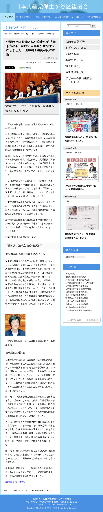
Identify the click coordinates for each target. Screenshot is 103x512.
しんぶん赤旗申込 (63, 17)
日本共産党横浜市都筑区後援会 (78, 310)
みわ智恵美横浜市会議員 (75, 307)
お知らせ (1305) (75, 41)
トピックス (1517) (76, 47)
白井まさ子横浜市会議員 (75, 301)
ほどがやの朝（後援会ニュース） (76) (81, 80)
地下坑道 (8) (72, 66)
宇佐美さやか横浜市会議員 (76, 298)
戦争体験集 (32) (74, 72)
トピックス (7, 17)
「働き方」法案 (51, 62)
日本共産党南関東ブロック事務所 (79, 283)
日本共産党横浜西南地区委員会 (78, 289)
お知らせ (29, 62)
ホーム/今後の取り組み (88, 17)
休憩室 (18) (72, 53)
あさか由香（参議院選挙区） (77, 280)
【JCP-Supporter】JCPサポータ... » (44, 34)
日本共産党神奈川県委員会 (76, 286)
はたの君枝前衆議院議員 (75, 277)
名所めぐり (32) (74, 59)
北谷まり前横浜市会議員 (75, 295)
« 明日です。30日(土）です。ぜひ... (17, 34)
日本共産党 (70, 274)
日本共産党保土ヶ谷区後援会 (51, 6)
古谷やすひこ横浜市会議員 (76, 304)
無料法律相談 (43, 17)
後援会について (24, 17)
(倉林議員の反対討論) (15, 482)
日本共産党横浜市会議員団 (76, 292)
